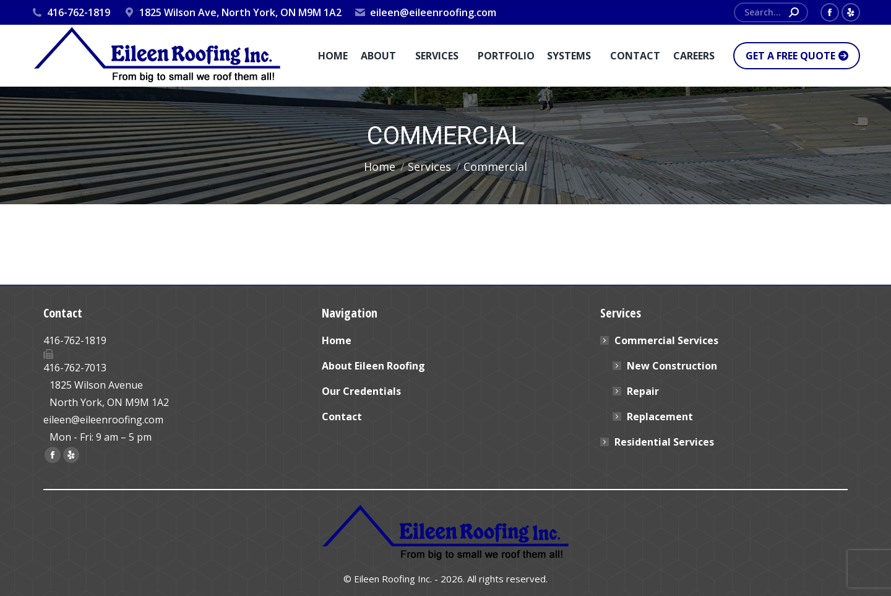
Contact (342, 416)
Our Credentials (361, 391)
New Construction (672, 366)
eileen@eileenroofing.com (425, 12)
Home (336, 340)
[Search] (771, 12)
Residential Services (664, 442)
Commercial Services (660, 340)
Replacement (660, 416)
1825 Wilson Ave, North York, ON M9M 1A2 (232, 12)
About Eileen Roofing (373, 366)
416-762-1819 (70, 12)
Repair (643, 391)
